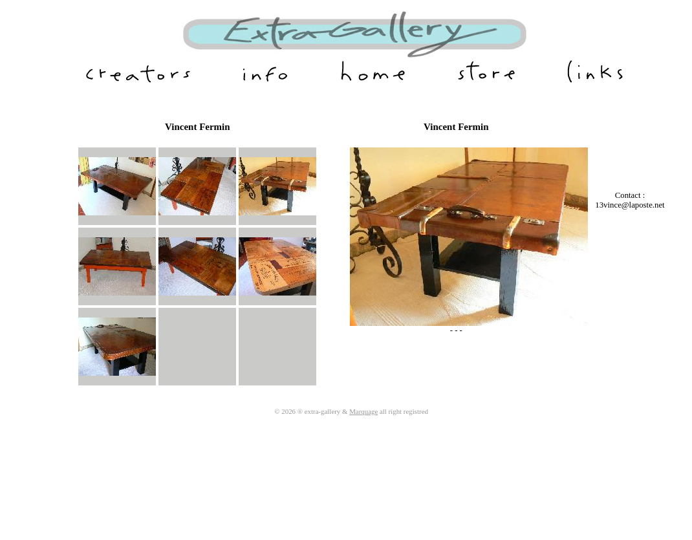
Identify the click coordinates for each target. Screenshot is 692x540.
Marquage (363, 411)
